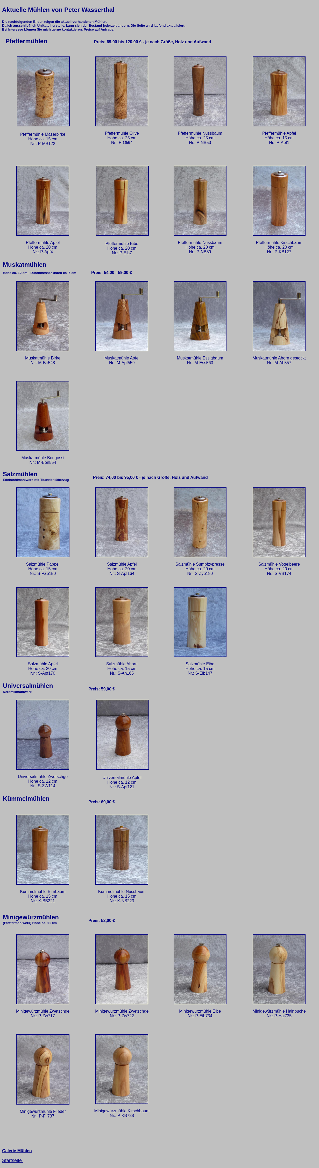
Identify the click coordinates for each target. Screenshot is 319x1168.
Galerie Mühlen (17, 1151)
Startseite (12, 1160)
